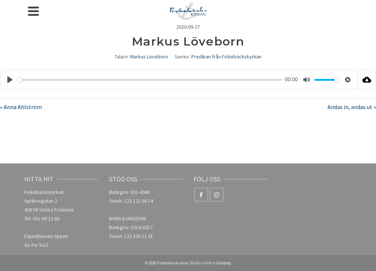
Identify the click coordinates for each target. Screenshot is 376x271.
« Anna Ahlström (21, 107)
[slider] (150, 79)
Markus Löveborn (149, 56)
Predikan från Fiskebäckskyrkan (226, 56)
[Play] (10, 80)
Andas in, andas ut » (352, 107)
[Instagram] (217, 195)
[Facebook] (201, 195)
